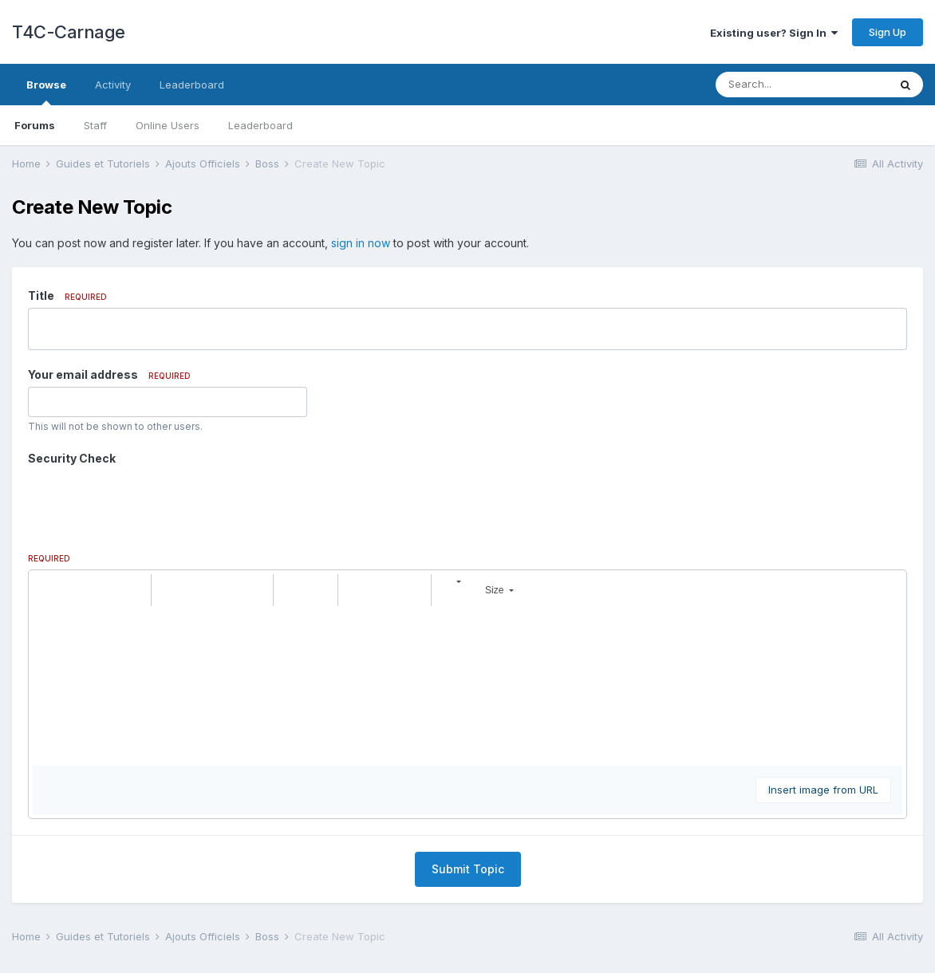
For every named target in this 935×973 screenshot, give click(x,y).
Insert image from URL (823, 727)
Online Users (167, 125)
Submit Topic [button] (468, 806)
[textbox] (467, 623)
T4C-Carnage (68, 32)
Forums (34, 125)
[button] (47, 528)
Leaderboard (260, 125)
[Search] (802, 84)
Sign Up (887, 32)
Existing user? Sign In (774, 32)
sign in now (360, 243)
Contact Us (467, 915)
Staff (95, 125)
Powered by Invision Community (467, 949)
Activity (113, 84)
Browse (46, 91)
